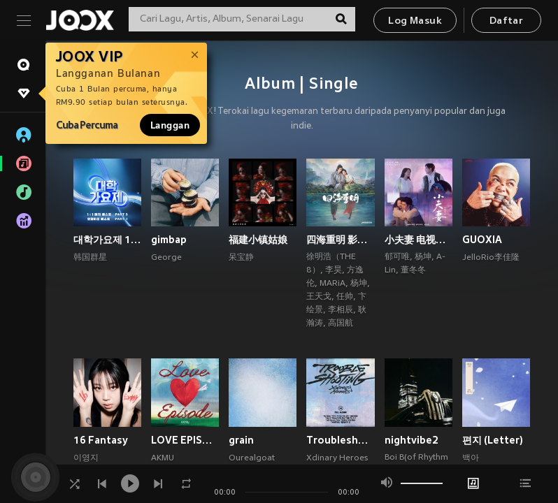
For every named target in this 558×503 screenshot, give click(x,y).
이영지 (86, 458)
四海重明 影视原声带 (340, 239)
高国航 (340, 323)
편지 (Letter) (492, 440)
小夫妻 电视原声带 (418, 239)
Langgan (169, 125)
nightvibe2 (411, 440)
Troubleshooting (340, 440)
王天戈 (318, 297)
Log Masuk (415, 21)
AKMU (162, 458)
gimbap (169, 239)
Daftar (506, 21)
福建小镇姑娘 (258, 239)
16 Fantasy (100, 440)
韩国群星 (90, 258)
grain (241, 440)
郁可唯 (397, 257)
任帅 (344, 297)
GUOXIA (482, 239)
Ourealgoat (252, 458)
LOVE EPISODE (185, 440)
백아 (470, 458)
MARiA (332, 284)
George (166, 258)
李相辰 (340, 310)
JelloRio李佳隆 (491, 258)
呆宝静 (241, 258)
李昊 (333, 270)
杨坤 (358, 284)
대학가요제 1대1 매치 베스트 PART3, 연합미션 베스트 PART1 (107, 239)
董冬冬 (413, 270)
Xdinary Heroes (337, 458)
